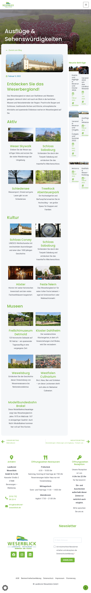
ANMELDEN (68, 561)
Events (84, 104)
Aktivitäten (75, 105)
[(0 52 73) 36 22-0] (6, 500)
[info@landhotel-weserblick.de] (6, 508)
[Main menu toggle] (86, 4)
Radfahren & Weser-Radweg (86, 171)
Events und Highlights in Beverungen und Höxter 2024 (77, 82)
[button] (5, 588)
